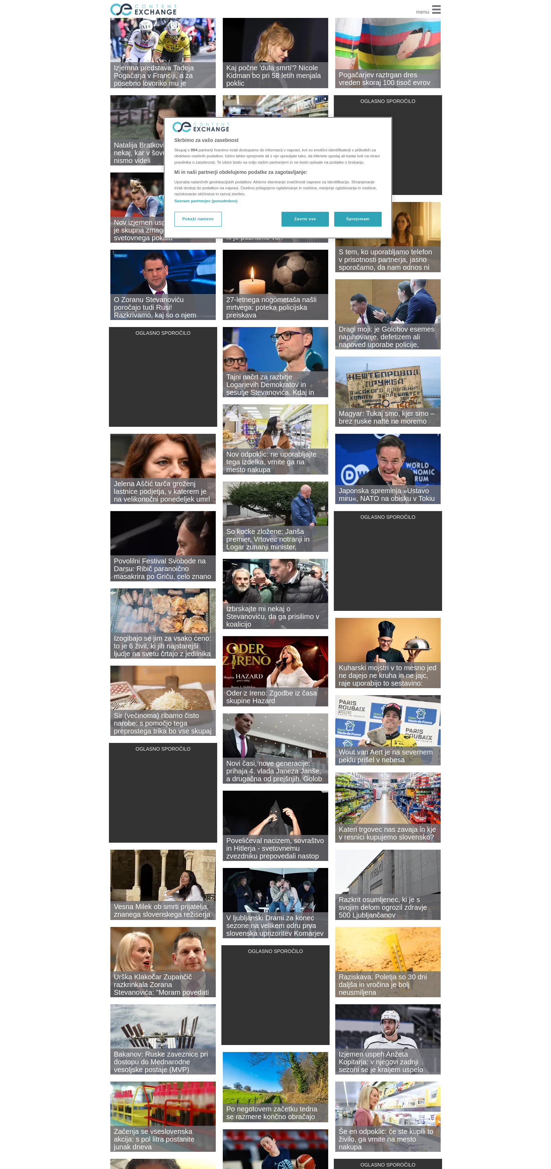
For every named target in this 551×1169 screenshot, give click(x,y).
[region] (278, 178)
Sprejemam (357, 219)
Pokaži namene (198, 219)
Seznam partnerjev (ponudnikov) (206, 201)
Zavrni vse (305, 219)
